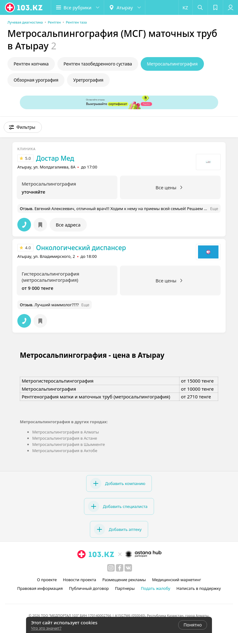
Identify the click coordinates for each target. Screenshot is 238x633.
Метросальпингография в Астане (64, 438)
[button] (77, 7)
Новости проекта (79, 579)
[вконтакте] (128, 568)
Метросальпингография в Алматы (65, 432)
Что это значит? (46, 628)
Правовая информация (40, 588)
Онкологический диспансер (81, 247)
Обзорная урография (36, 80)
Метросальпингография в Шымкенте (68, 444)
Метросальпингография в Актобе (64, 450)
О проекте (47, 579)
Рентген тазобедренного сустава (98, 64)
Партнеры (125, 588)
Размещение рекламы (124, 579)
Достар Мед (55, 158)
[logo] (24, 7)
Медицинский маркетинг (176, 579)
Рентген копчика (31, 64)
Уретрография (88, 80)
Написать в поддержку (198, 588)
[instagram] (111, 568)
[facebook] (119, 568)
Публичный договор (89, 588)
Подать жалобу (155, 588)
